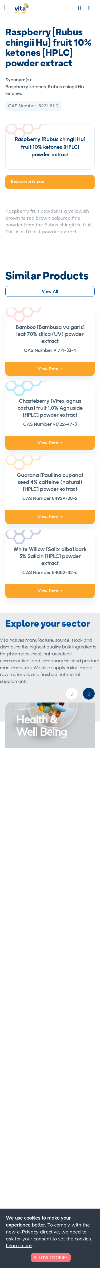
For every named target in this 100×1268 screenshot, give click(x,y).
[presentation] (89, 694)
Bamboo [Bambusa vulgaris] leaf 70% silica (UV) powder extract (50, 334)
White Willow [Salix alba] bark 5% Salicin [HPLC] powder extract (50, 556)
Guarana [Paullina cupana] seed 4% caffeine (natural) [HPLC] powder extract (50, 482)
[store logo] (22, 9)
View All (50, 291)
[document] (50, 1238)
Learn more (19, 1245)
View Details (50, 368)
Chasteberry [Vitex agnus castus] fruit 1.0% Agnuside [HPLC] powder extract (50, 408)
